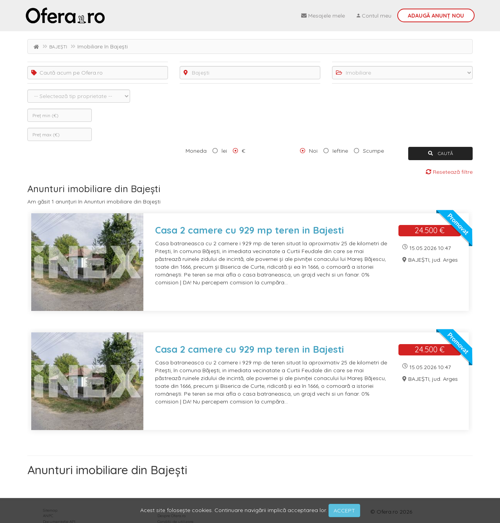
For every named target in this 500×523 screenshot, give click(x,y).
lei (224, 150)
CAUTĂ (440, 153)
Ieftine (340, 150)
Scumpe (373, 150)
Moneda (196, 150)
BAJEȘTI (58, 47)
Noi (313, 150)
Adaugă (436, 15)
